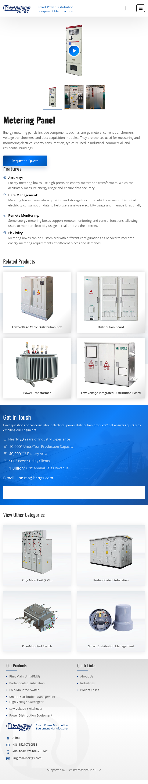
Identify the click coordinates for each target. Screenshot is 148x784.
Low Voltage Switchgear (26, 713)
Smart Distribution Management (32, 701)
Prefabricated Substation (27, 687)
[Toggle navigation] (140, 8)
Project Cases (89, 694)
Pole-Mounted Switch (24, 694)
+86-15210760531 (24, 748)
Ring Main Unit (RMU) (24, 680)
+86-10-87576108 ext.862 (30, 755)
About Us (86, 680)
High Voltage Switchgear (26, 706)
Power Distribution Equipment (30, 719)
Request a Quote (25, 160)
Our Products (16, 669)
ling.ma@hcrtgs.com (35, 482)
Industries (87, 687)
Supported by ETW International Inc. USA (74, 774)
